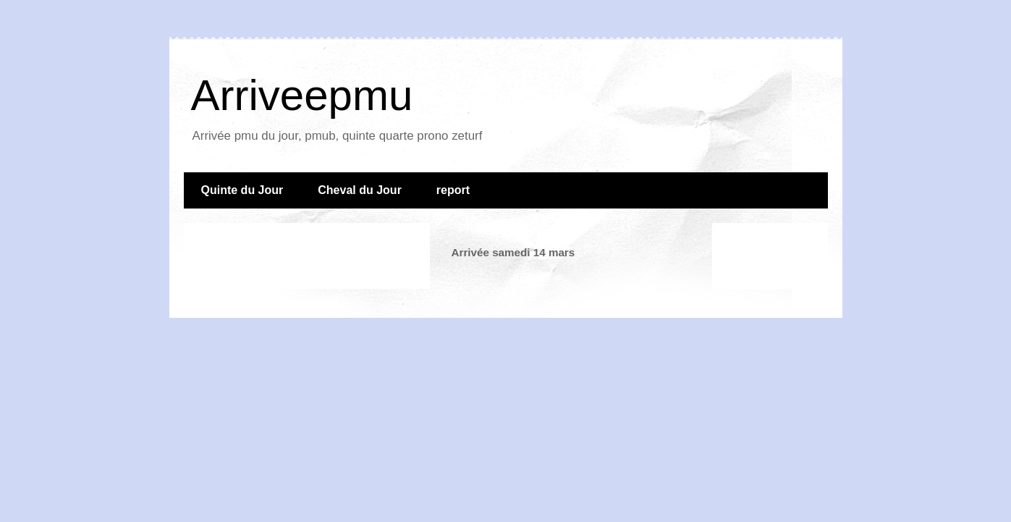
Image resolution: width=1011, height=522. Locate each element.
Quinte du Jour (242, 190)
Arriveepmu (302, 95)
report (453, 190)
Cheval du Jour (360, 190)
